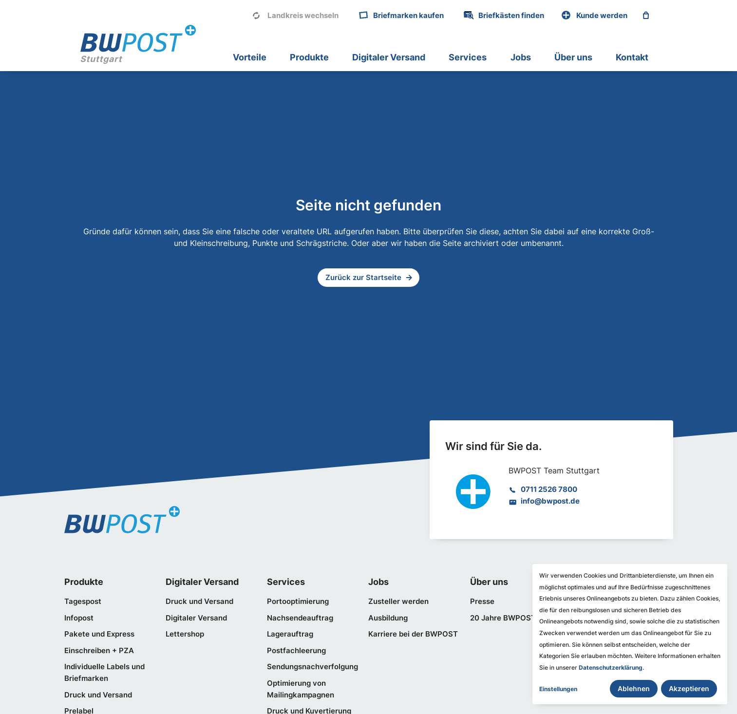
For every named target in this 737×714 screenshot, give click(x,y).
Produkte (309, 57)
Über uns (573, 57)
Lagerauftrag (290, 634)
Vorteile (249, 57)
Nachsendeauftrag (300, 618)
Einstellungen (558, 689)
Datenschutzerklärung (611, 667)
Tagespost (82, 601)
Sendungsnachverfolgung (312, 666)
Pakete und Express (99, 634)
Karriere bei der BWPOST (413, 634)
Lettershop (185, 634)
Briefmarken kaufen (408, 15)
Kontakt (632, 57)
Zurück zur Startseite (363, 277)
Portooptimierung (298, 601)
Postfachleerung (296, 650)
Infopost (79, 618)
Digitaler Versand (388, 57)
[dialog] (629, 634)
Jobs (520, 57)
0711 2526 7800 (549, 489)
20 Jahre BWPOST (503, 618)
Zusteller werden (398, 601)
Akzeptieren (689, 688)
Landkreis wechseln (303, 15)
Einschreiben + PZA (99, 650)
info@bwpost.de (550, 501)
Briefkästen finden (511, 15)
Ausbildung (388, 618)
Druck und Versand (98, 695)
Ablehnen (634, 688)
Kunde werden (601, 15)
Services (468, 57)
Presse (482, 601)
